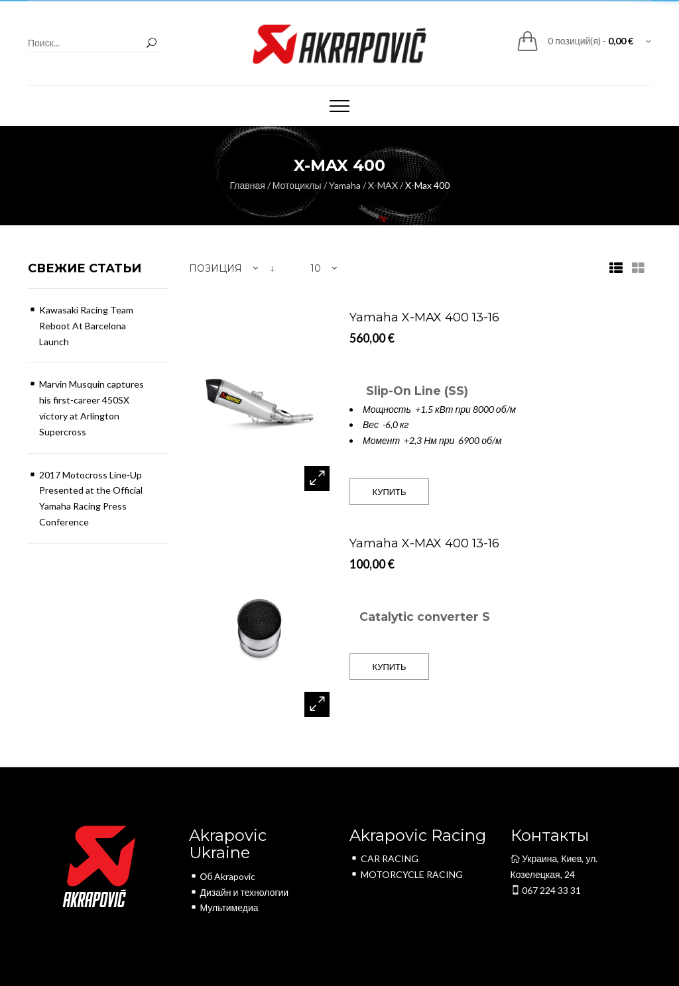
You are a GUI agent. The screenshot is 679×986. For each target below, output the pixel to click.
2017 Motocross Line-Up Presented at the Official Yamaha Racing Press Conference (91, 498)
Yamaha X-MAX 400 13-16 (424, 317)
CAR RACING (383, 858)
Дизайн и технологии (239, 892)
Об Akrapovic (222, 876)
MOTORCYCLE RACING (406, 874)
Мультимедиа (224, 907)
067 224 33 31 (546, 890)
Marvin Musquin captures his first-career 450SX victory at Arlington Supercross (91, 407)
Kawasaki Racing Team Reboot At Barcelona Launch (86, 325)
